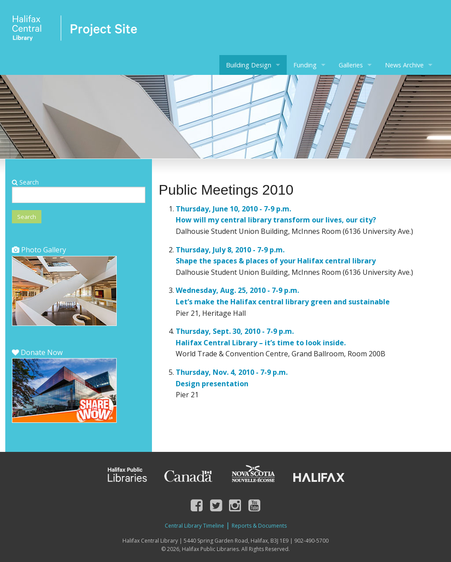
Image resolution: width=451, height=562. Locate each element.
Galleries (351, 65)
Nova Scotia (252, 474)
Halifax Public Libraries (126, 474)
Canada (189, 474)
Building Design (248, 65)
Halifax (319, 474)
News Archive (404, 65)
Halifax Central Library (74, 31)
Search (25, 182)
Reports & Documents (259, 525)
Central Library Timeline (194, 525)
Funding (305, 65)
